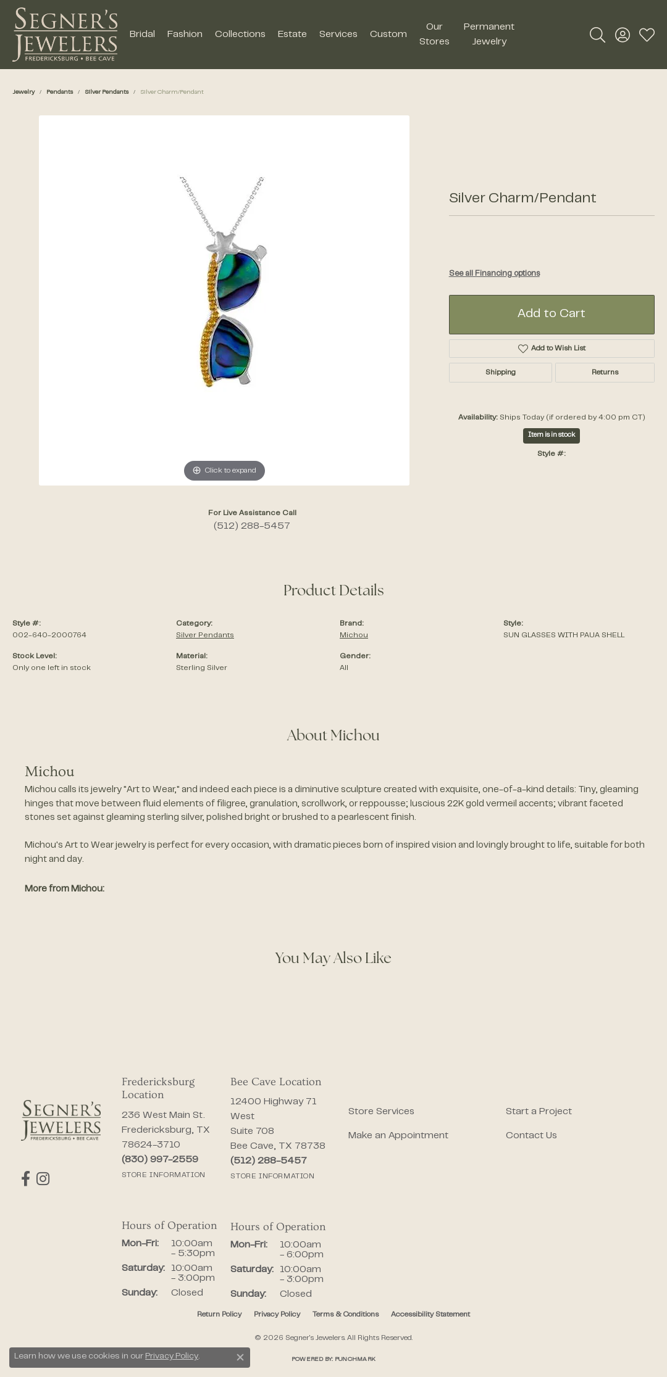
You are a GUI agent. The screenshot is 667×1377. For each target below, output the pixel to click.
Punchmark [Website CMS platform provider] (355, 1359)
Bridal (142, 34)
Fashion (185, 34)
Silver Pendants (106, 92)
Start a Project (539, 1111)
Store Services (381, 1111)
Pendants (59, 92)
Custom (388, 34)
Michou (354, 635)
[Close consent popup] (240, 1357)
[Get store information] (164, 1175)
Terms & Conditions (346, 1315)
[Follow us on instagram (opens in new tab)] (42, 1179)
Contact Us (531, 1135)
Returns (605, 373)
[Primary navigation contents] (323, 34)
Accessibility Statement (430, 1315)
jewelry (23, 92)
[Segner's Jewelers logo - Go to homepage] (65, 34)
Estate (292, 34)
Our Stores (434, 34)
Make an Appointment (398, 1135)
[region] (224, 300)
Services (338, 34)
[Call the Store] (160, 1160)
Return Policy (219, 1315)
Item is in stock (551, 435)
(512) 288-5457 (252, 526)
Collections (240, 34)
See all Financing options (494, 274)
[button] (597, 34)
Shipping (500, 373)
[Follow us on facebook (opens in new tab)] (25, 1179)
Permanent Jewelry (489, 34)
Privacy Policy (277, 1315)
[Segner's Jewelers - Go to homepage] (61, 1120)
